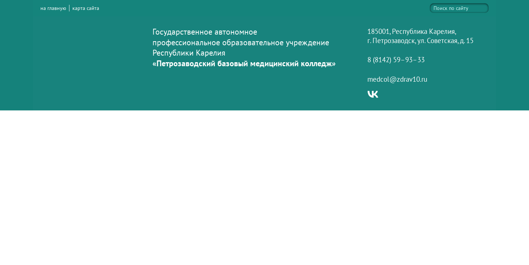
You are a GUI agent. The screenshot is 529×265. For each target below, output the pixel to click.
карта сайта (85, 8)
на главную (53, 8)
